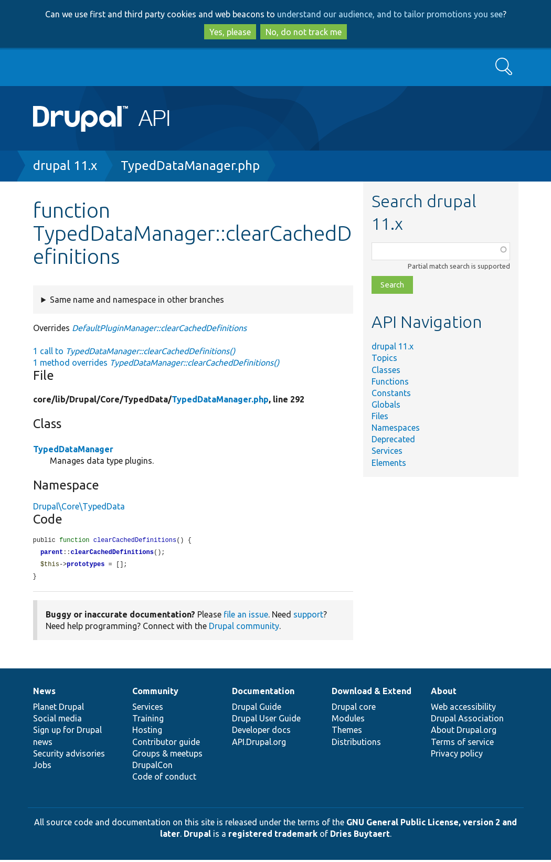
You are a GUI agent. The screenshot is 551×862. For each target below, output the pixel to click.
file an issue (246, 616)
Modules (348, 720)
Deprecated (393, 439)
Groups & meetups (167, 755)
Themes (347, 732)
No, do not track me (304, 32)
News (44, 693)
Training (148, 720)
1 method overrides (156, 362)
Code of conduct (164, 778)
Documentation (263, 693)
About (444, 693)
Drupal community (244, 628)
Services (387, 450)
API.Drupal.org (259, 744)
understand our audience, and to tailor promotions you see (390, 14)
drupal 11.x (65, 165)
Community (155, 693)
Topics (384, 358)
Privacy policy (457, 755)
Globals (386, 404)
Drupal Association (467, 720)
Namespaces (396, 427)
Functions (390, 381)
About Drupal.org (463, 732)
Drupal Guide (256, 709)
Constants (391, 393)
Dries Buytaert (360, 835)
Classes (386, 370)
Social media (57, 720)
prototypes (85, 565)
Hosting (147, 732)
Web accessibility (463, 709)
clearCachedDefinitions (112, 553)
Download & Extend (371, 693)
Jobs (42, 767)
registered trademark (272, 835)
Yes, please (230, 32)
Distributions (356, 744)
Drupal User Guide (266, 720)
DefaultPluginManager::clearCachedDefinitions (159, 328)
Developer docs (261, 732)
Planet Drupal (58, 709)
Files (380, 416)
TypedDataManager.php (190, 165)
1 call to (134, 351)
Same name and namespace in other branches (137, 299)
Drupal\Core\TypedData (79, 506)
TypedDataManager (73, 449)
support (308, 616)
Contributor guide (166, 744)
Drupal (197, 835)
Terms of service (462, 744)
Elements (389, 462)
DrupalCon (152, 767)
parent (51, 553)
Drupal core (354, 709)
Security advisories (69, 755)
